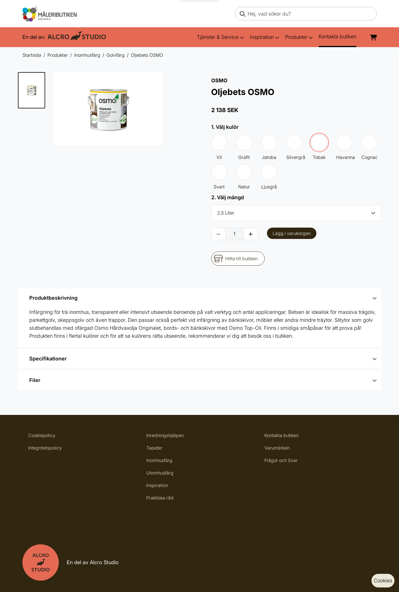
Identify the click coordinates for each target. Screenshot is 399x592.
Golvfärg (115, 55)
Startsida (31, 55)
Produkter (299, 37)
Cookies (383, 580)
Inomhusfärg (87, 55)
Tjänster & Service (220, 37)
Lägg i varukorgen (292, 233)
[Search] (242, 14)
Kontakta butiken (337, 36)
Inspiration (264, 37)
